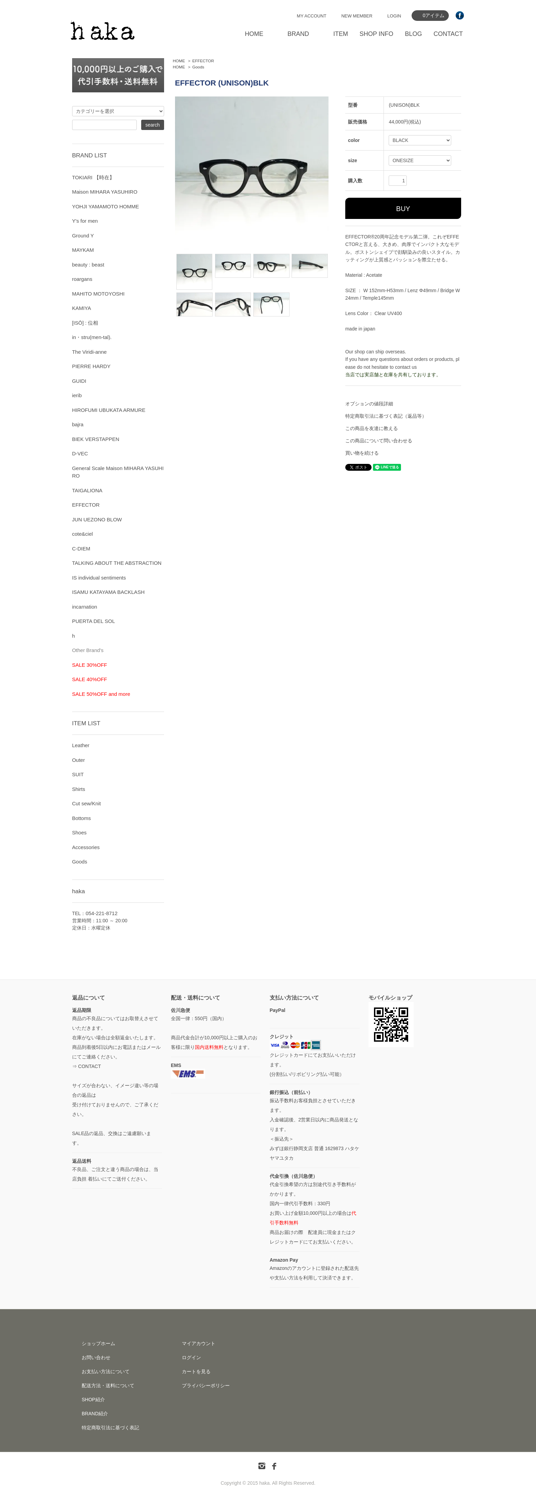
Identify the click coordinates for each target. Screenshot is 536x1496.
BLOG (413, 33)
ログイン (191, 1357)
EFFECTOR (203, 60)
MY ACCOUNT (311, 15)
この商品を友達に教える (371, 428)
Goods (198, 67)
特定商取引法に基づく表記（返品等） (386, 416)
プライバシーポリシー (206, 1385)
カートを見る (196, 1371)
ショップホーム (98, 1343)
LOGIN (394, 15)
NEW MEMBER (356, 15)
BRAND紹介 (95, 1413)
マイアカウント (198, 1343)
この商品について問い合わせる (378, 440)
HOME (254, 33)
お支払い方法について (106, 1371)
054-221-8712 (101, 913)
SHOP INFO (376, 33)
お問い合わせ (96, 1357)
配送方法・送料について (108, 1385)
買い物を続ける (362, 453)
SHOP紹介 (93, 1399)
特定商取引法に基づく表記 (110, 1427)
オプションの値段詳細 (369, 403)
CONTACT (448, 33)
